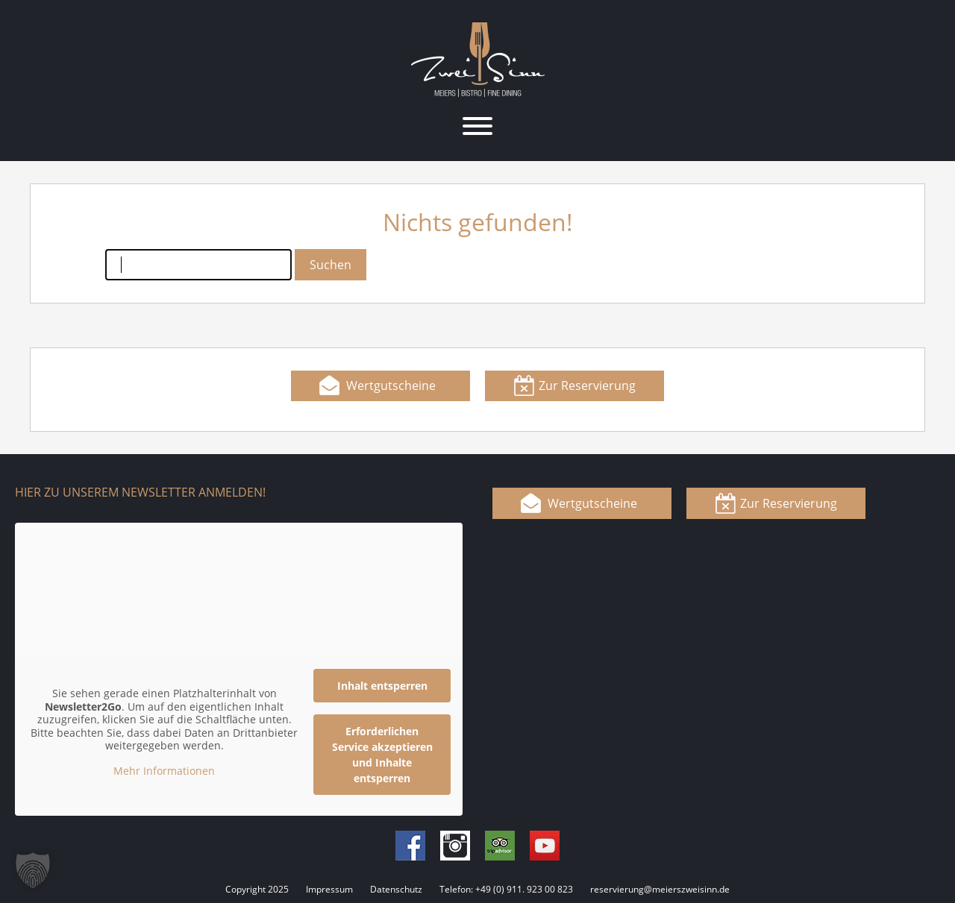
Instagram (455, 845)
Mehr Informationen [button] (164, 770)
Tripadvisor (500, 845)
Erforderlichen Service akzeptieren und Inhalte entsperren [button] (382, 754)
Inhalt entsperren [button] (382, 686)
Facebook (410, 845)
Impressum (329, 889)
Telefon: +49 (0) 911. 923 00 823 (506, 889)
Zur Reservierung (587, 385)
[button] (33, 870)
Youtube (545, 845)
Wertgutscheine (391, 385)
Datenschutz (396, 889)
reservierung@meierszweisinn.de (660, 889)
